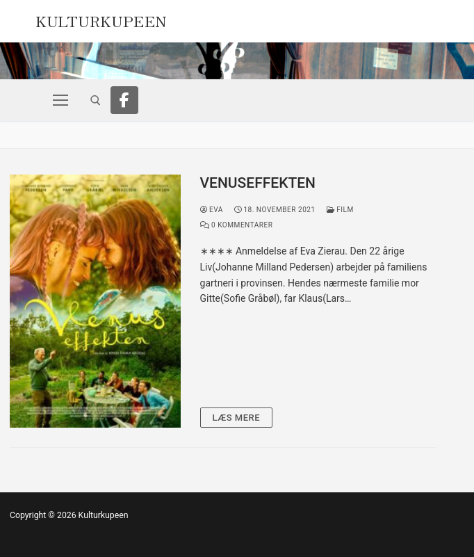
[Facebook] (124, 100)
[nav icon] (60, 100)
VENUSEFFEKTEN (258, 183)
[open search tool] (95, 100)
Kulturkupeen (101, 19)
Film (340, 209)
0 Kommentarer (236, 225)
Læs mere (237, 417)
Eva (211, 209)
